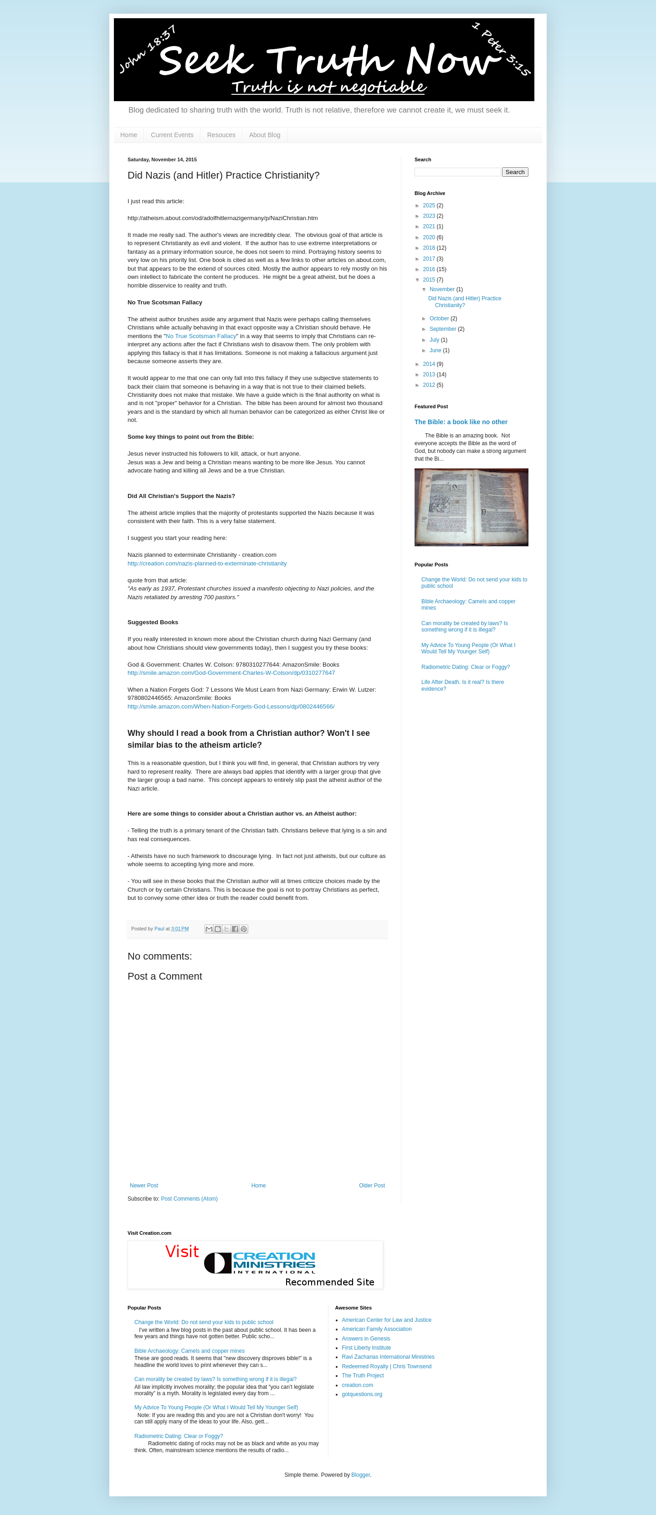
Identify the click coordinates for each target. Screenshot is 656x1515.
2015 (430, 280)
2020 (430, 237)
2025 (430, 205)
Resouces (221, 135)
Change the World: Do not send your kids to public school (203, 1322)
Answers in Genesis (366, 1338)
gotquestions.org (362, 1394)
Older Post (372, 1185)
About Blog (265, 135)
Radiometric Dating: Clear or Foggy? (465, 667)
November (443, 289)
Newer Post (144, 1185)
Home (128, 135)
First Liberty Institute (366, 1348)
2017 (430, 259)
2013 (430, 374)
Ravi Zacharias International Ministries (388, 1357)
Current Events (172, 135)
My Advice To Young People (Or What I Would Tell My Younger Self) (468, 648)
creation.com (358, 1385)
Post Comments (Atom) (189, 1199)
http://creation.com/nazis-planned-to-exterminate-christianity (207, 563)
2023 (430, 216)
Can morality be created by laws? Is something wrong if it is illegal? (464, 626)
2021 (430, 226)
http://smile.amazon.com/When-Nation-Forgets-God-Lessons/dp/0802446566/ (231, 706)
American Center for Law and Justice (387, 1320)
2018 (430, 248)
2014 (430, 364)
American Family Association (377, 1329)
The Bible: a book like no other (461, 422)
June (436, 350)
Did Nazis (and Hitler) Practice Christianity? (465, 301)
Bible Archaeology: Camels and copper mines (189, 1351)
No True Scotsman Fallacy (201, 336)
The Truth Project (363, 1375)
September (444, 329)
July (435, 340)
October (440, 318)
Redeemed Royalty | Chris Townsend (387, 1366)
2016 (430, 269)
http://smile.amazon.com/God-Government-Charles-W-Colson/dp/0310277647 (231, 672)
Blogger (360, 1475)
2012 (430, 385)
